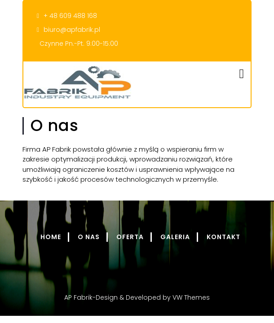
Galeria (175, 236)
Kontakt (223, 236)
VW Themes (190, 297)
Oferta (130, 236)
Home (50, 236)
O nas (89, 236)
